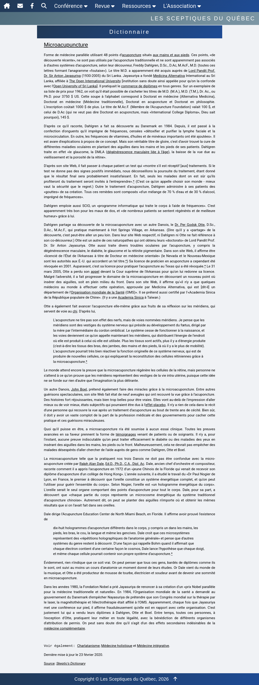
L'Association (182, 6)
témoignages (126, 434)
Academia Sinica (131, 297)
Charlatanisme (88, 646)
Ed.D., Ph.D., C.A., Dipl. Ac (124, 464)
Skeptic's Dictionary (70, 663)
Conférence (70, 6)
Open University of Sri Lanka (75, 86)
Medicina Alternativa (169, 76)
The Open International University (95, 81)
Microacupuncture (66, 45)
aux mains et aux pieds (171, 55)
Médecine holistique (116, 646)
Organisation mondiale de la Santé (98, 292)
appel (95, 272)
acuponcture (131, 55)
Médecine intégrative (153, 646)
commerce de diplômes (139, 86)
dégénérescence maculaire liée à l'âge (137, 152)
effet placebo (155, 405)
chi (75, 311)
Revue (105, 6)
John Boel (79, 389)
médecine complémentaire (64, 628)
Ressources (139, 6)
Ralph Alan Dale (91, 464)
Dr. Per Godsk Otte (190, 225)
